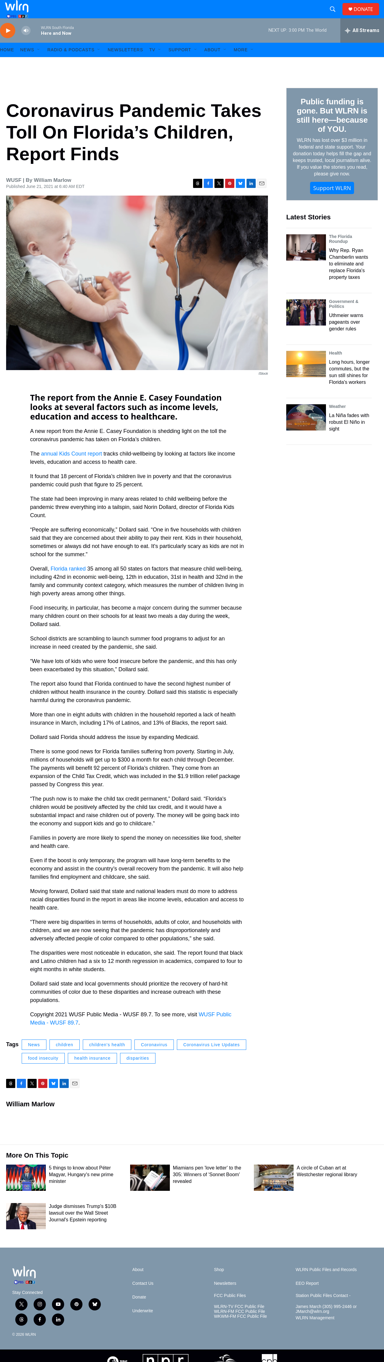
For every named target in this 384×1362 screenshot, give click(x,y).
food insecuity (43, 1071)
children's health (107, 1058)
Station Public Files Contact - (323, 1309)
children (64, 1058)
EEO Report (307, 1297)
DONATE (367, 16)
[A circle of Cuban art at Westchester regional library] (274, 1191)
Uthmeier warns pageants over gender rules (346, 335)
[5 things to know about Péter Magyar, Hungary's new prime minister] (26, 1191)
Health (335, 366)
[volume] (26, 44)
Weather (337, 420)
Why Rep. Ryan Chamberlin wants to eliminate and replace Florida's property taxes (348, 277)
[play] (8, 44)
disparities (137, 1071)
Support (179, 63)
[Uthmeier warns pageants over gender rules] (306, 326)
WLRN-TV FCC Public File (239, 1320)
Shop (219, 1283)
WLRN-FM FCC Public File (239, 1325)
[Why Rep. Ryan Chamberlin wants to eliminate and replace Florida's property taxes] (306, 261)
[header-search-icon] (335, 16)
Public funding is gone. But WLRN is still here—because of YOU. (332, 129)
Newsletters (125, 63)
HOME (7, 63)
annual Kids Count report (71, 467)
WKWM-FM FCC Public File (240, 1330)
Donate (139, 1311)
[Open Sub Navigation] (38, 63)
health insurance (92, 1071)
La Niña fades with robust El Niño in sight (349, 436)
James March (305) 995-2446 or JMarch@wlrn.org (326, 1323)
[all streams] (362, 44)
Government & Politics (343, 317)
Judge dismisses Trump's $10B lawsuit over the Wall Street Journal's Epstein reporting (82, 1226)
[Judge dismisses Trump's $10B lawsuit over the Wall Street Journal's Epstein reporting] (26, 1230)
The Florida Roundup (340, 253)
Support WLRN (332, 201)
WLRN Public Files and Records (326, 1283)
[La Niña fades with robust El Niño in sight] (306, 431)
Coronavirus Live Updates (211, 1058)
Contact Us (142, 1297)
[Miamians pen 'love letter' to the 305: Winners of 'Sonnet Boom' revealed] (150, 1191)
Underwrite (142, 1324)
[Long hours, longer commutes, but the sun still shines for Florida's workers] (306, 378)
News (34, 1058)
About (212, 63)
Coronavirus (154, 1058)
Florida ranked (68, 582)
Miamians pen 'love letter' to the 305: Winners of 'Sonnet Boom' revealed (207, 1188)
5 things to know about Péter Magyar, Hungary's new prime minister (81, 1188)
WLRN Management (315, 1331)
